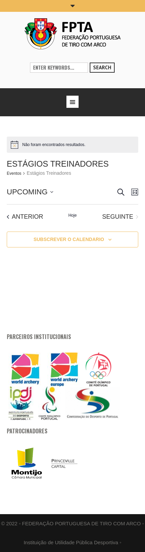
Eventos (14, 173)
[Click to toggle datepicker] (30, 192)
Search (102, 67)
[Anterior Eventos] (25, 217)
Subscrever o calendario (68, 239)
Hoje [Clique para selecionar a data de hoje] (72, 215)
